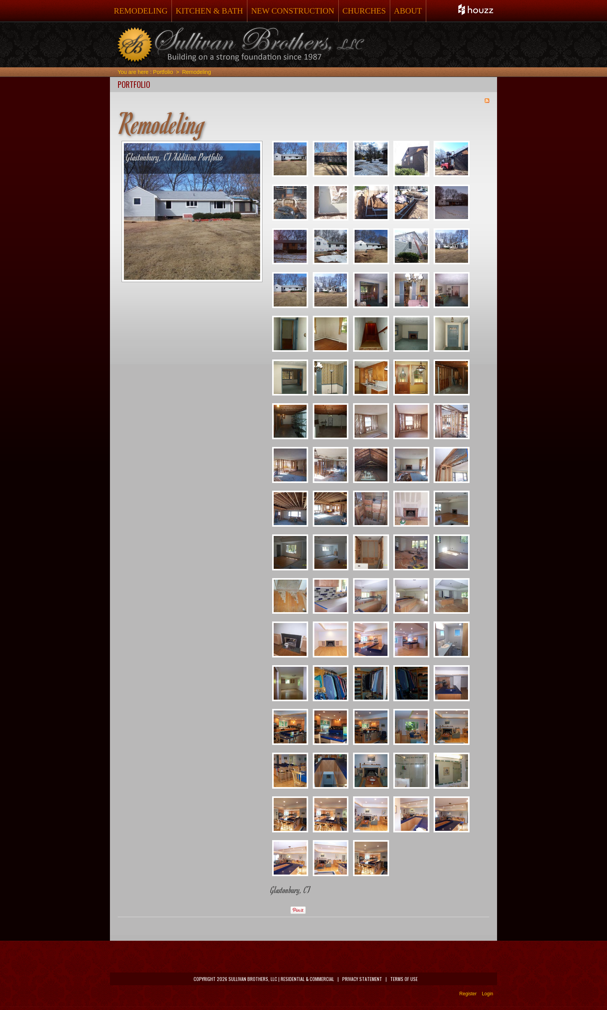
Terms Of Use (404, 979)
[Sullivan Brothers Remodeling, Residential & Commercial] (240, 44)
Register (468, 993)
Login (487, 993)
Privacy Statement (362, 979)
